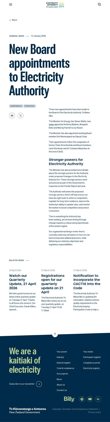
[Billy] (69, 399)
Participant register (92, 357)
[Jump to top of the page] (55, 334)
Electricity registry (91, 368)
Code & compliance (65, 368)
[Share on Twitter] (20, 115)
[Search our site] (99, 4)
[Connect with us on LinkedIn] (98, 399)
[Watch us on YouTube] (90, 399)
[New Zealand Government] (27, 410)
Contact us (62, 390)
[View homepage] (55, 5)
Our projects (62, 374)
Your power (62, 352)
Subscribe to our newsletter (25, 384)
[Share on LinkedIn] (12, 115)
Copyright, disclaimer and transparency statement (76, 409)
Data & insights (63, 363)
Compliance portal (91, 363)
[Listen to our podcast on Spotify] (82, 399)
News (59, 379)
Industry (60, 357)
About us (61, 385)
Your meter (88, 352)
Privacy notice (94, 412)
